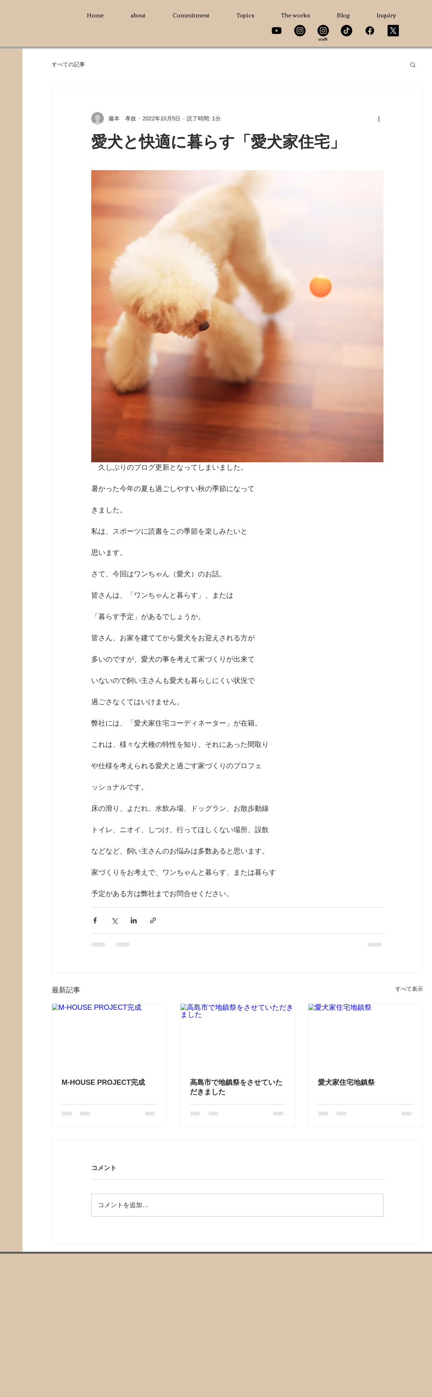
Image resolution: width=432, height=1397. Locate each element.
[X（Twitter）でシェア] (114, 920)
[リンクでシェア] (153, 920)
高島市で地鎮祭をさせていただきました (236, 1087)
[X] (393, 30)
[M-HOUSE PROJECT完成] (109, 1036)
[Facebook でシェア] (95, 920)
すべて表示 (409, 989)
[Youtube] (276, 30)
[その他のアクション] (378, 118)
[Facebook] (370, 30)
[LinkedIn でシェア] (133, 920)
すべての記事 (68, 64)
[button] (413, 64)
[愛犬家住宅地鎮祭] (365, 1036)
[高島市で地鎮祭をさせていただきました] (237, 1036)
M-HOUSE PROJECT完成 (103, 1082)
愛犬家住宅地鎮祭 (346, 1082)
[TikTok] (346, 30)
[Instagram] (300, 30)
